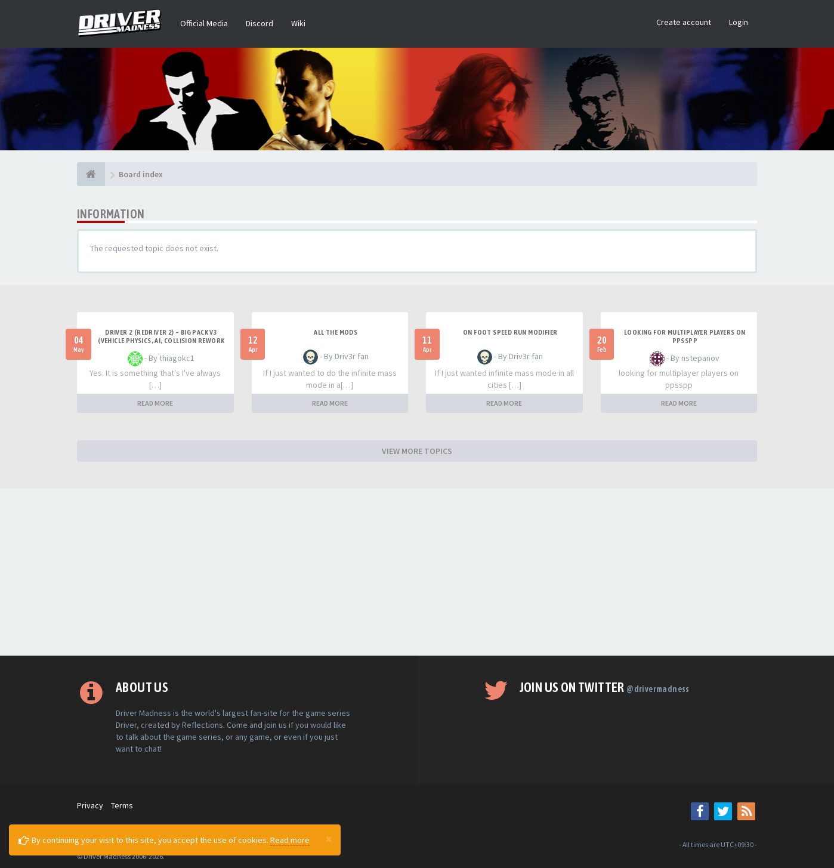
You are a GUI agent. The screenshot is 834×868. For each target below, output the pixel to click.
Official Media (204, 23)
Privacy (90, 805)
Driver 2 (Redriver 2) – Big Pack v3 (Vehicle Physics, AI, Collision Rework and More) (161, 340)
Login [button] (738, 22)
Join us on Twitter (605, 687)
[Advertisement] (417, 572)
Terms (122, 805)
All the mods (335, 332)
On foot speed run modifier (510, 332)
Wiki (298, 23)
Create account (683, 22)
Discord (259, 23)
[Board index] (91, 174)
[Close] (329, 839)
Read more (290, 840)
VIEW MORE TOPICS (417, 451)
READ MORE (155, 403)
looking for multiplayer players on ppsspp (685, 336)
